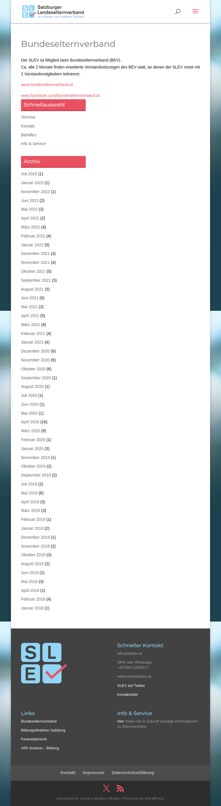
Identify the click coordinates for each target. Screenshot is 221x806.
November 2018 (35, 546)
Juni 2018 (30, 572)
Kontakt (28, 126)
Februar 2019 (33, 519)
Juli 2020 (29, 395)
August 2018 (32, 563)
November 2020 (35, 360)
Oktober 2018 (33, 554)
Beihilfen (29, 135)
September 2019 (36, 475)
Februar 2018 (33, 599)
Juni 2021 (30, 298)
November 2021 (35, 262)
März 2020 (30, 430)
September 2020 (36, 378)
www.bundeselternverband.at (47, 84)
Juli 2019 (29, 484)
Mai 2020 (29, 413)
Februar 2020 (33, 439)
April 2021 (30, 315)
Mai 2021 (29, 306)
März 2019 (30, 510)
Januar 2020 (32, 448)
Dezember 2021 (35, 253)
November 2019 (35, 457)
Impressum (93, 772)
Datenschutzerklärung (133, 772)
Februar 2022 (33, 236)
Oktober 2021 (33, 271)
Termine (28, 117)
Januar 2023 (32, 182)
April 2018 (30, 590)
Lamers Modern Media (99, 798)
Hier (120, 721)
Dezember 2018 (35, 537)
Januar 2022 (32, 245)
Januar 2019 (32, 528)
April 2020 (30, 422)
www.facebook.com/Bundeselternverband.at (60, 95)
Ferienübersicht (34, 739)
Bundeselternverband (39, 721)
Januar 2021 (32, 342)
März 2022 (30, 227)
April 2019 (30, 502)
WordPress (154, 798)
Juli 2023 (29, 174)
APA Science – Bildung (40, 748)
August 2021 (32, 289)
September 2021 (36, 280)
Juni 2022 (30, 200)
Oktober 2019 (33, 466)
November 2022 (35, 191)
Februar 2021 (33, 333)
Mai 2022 (29, 209)
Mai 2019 (29, 493)
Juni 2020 (30, 404)
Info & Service (33, 143)
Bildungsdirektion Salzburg (43, 730)
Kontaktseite (127, 694)
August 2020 (32, 386)
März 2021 (30, 324)
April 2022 (30, 218)
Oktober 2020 (33, 369)
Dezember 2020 (35, 351)
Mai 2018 (29, 581)
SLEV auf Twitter (131, 685)
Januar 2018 (32, 608)
